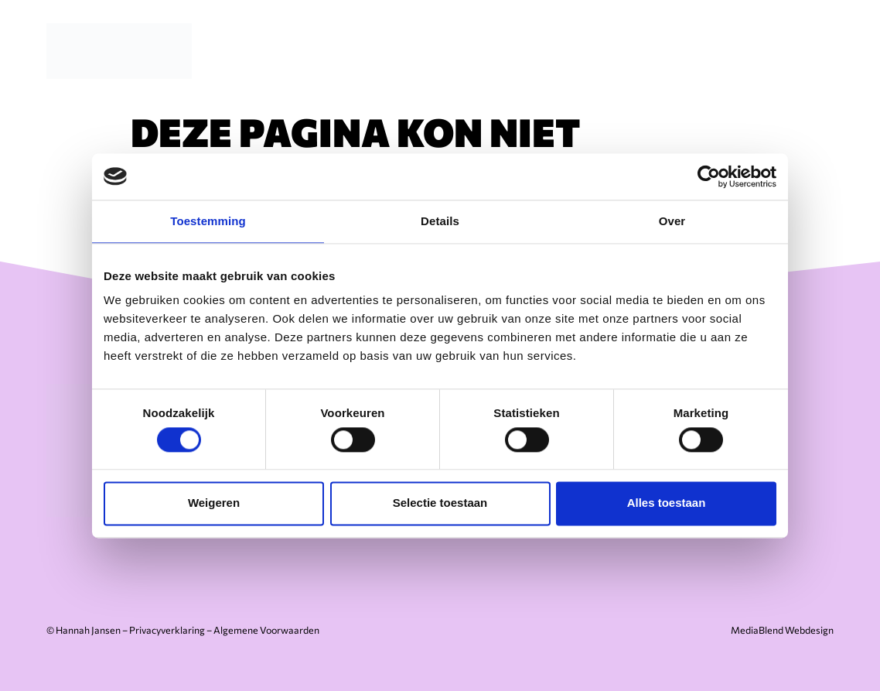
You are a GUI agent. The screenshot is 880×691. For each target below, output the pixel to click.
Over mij (634, 50)
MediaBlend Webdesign (782, 630)
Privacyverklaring (167, 630)
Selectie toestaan (440, 503)
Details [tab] (440, 220)
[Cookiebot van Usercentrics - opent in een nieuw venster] (708, 176)
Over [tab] (672, 220)
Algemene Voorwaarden (266, 630)
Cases (713, 50)
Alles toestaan (666, 503)
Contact (791, 50)
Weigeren (214, 503)
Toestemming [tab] (208, 220)
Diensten (543, 50)
